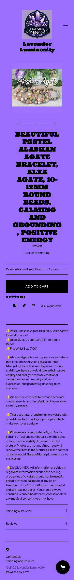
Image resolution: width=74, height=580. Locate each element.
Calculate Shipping (37, 252)
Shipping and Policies (20, 561)
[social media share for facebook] (14, 304)
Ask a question (51, 306)
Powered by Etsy (17, 571)
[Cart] (63, 567)
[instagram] (7, 550)
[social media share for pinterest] (33, 304)
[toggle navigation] (65, 26)
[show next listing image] (46, 123)
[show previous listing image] (28, 123)
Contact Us (13, 556)
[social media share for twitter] (24, 304)
